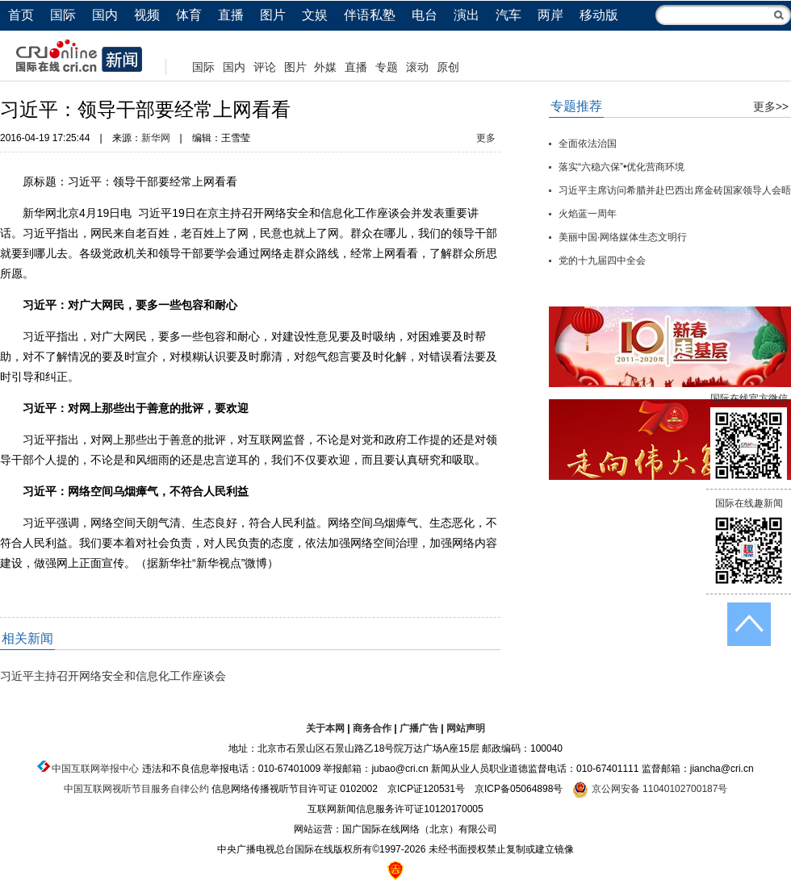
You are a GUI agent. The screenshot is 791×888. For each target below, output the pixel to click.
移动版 (599, 15)
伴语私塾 (370, 15)
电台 (424, 15)
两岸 (550, 15)
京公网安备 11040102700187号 (649, 788)
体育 (189, 15)
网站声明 (465, 728)
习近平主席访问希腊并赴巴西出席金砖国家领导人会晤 (675, 190)
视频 (147, 15)
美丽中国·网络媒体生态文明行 (623, 237)
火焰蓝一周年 (588, 213)
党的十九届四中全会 (602, 260)
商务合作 (372, 728)
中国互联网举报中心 (95, 768)
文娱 (315, 15)
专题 (386, 66)
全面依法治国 (588, 143)
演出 (466, 15)
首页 (21, 15)
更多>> (771, 106)
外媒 (325, 66)
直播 (231, 15)
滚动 (417, 66)
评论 (264, 66)
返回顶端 (749, 624)
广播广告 (419, 728)
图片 (273, 15)
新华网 (155, 138)
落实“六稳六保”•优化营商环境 (621, 167)
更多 (486, 138)
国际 (63, 15)
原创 (448, 66)
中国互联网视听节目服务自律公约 (136, 788)
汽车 (508, 15)
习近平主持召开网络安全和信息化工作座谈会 (113, 675)
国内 (105, 15)
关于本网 (325, 728)
